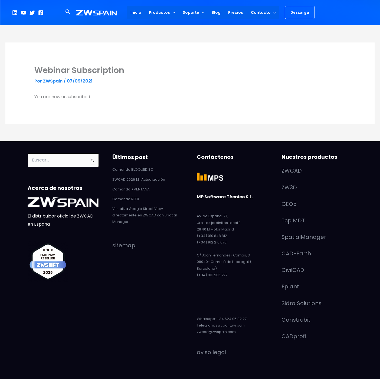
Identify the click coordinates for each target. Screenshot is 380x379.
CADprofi (293, 336)
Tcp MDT (293, 220)
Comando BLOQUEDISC (132, 169)
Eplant (290, 286)
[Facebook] (41, 12)
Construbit (295, 320)
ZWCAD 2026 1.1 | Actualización (138, 179)
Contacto (263, 12)
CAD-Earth (296, 253)
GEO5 (289, 204)
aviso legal (211, 352)
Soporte (193, 12)
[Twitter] (32, 12)
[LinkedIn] (15, 12)
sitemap (123, 245)
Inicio (135, 12)
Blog (216, 12)
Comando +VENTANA (131, 189)
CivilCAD (292, 270)
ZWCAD (291, 170)
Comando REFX (125, 199)
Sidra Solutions (301, 303)
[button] (68, 12)
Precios (235, 12)
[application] (172, 12)
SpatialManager (303, 237)
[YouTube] (23, 12)
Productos (162, 12)
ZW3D (289, 187)
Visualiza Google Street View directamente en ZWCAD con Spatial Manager (144, 215)
